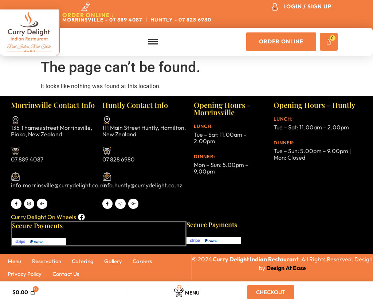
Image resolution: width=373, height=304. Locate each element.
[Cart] (329, 42)
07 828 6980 (118, 159)
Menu (192, 292)
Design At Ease (286, 268)
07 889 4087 (27, 159)
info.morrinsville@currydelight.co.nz (58, 185)
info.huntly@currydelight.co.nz (142, 185)
